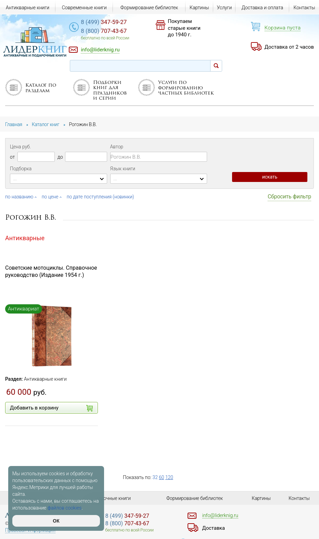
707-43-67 (108, 31)
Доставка (214, 528)
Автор (116, 146)
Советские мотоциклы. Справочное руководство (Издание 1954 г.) (51, 271)
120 (170, 477)
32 (155, 477)
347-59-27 (108, 22)
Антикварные (24, 238)
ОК (56, 521)
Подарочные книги (110, 498)
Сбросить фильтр (289, 196)
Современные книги (84, 7)
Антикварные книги (45, 379)
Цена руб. (20, 146)
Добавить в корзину (51, 408)
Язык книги (123, 168)
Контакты (304, 7)
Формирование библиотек (149, 7)
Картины (199, 7)
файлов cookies (65, 508)
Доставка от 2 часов (289, 47)
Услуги (224, 7)
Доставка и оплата (262, 7)
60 (162, 477)
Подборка (20, 168)
